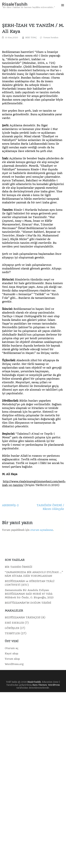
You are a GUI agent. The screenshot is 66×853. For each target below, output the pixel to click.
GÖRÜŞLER (12, 628)
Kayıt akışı (11, 653)
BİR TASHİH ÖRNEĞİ (18, 566)
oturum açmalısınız (41, 530)
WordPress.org (14, 664)
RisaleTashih (14, 4)
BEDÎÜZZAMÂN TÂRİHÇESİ (22, 617)
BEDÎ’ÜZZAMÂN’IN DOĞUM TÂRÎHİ (28, 602)
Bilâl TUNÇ (31, 37)
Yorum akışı (12, 658)
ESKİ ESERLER (14, 622)
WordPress (54, 685)
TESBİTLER (12, 633)
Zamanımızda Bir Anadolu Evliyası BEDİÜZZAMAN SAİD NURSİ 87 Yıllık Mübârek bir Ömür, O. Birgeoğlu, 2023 (29, 594)
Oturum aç (11, 648)
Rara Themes (39, 685)
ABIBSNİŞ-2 (10, 505)
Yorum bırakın (50, 37)
